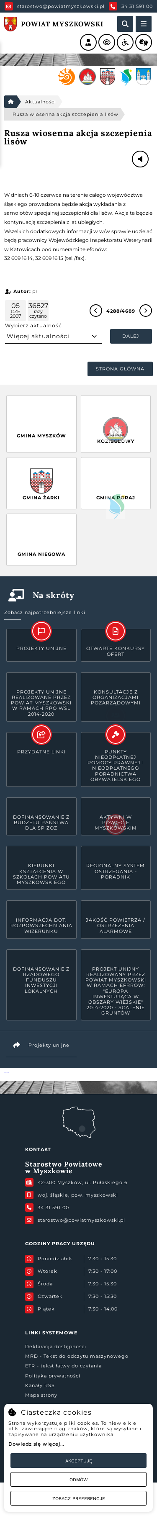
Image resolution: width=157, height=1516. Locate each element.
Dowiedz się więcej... (36, 1444)
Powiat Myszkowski (6, 1072)
